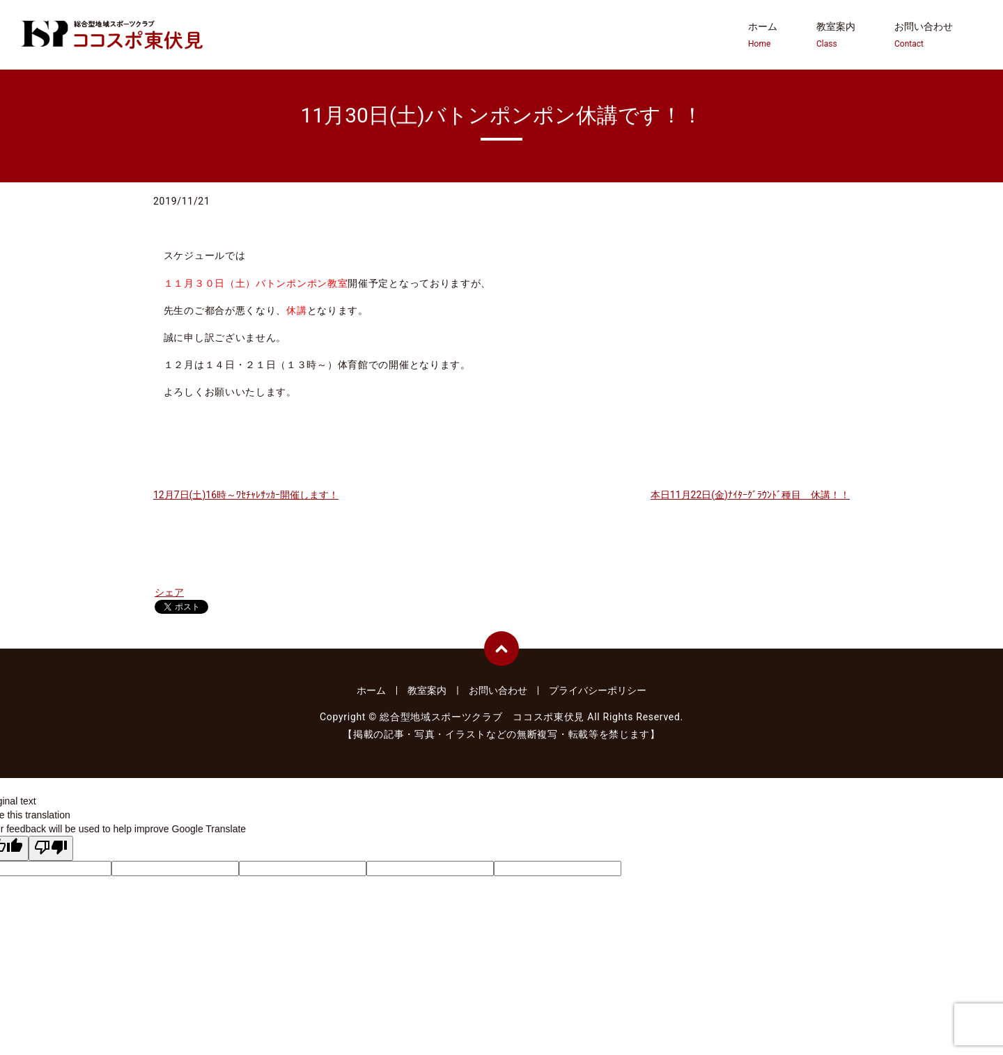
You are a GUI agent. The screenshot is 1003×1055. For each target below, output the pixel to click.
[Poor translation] (51, 848)
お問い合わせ (923, 35)
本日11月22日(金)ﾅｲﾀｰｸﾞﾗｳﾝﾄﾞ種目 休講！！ (750, 494)
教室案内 (835, 35)
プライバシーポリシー (597, 690)
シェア (169, 592)
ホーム (762, 35)
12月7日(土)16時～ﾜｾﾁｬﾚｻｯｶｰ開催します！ (246, 494)
